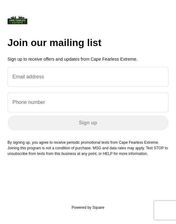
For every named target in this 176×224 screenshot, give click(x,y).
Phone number (28, 102)
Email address (28, 76)
